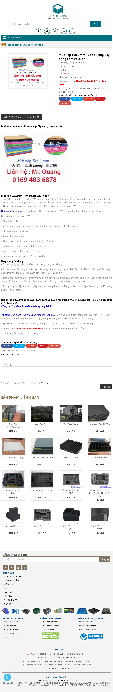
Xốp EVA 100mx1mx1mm (13, 425)
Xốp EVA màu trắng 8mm (13, 458)
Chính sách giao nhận (50, 622)
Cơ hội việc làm (10, 625)
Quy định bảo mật (86, 622)
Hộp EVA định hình (13, 525)
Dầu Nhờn (8, 596)
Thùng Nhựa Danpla (12, 576)
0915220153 (79, 77)
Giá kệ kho (8, 584)
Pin (100, 99)
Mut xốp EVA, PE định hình (42, 491)
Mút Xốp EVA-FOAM (12, 600)
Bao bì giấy (8, 592)
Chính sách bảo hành (50, 625)
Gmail (65, 103)
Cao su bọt (20, 211)
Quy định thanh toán (87, 625)
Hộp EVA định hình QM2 (71, 527)
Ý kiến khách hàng (11, 629)
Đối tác (7, 637)
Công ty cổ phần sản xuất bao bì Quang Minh (26, 306)
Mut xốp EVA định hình (13, 491)
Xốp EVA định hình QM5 (71, 491)
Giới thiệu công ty (11, 622)
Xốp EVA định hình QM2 (42, 527)
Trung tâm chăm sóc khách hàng (25, 44)
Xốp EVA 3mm (42, 424)
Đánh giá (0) (33, 117)
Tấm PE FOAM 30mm (42, 457)
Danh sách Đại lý (11, 633)
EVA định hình (100, 457)
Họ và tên (19, 354)
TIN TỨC (7, 604)
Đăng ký (105, 559)
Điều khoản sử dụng (87, 629)
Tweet (77, 99)
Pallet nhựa (8, 588)
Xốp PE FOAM (71, 457)
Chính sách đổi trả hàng (51, 629)
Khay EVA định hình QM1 (99, 527)
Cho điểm (7, 383)
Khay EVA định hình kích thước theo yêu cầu (99, 493)
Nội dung (7, 364)
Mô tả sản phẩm (12, 117)
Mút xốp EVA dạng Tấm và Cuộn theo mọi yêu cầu (28, 315)
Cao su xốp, (8, 211)
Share (65, 99)
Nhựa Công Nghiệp (12, 580)
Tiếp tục (106, 387)
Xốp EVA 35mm (70, 424)
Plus (89, 99)
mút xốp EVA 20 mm (100, 424)
